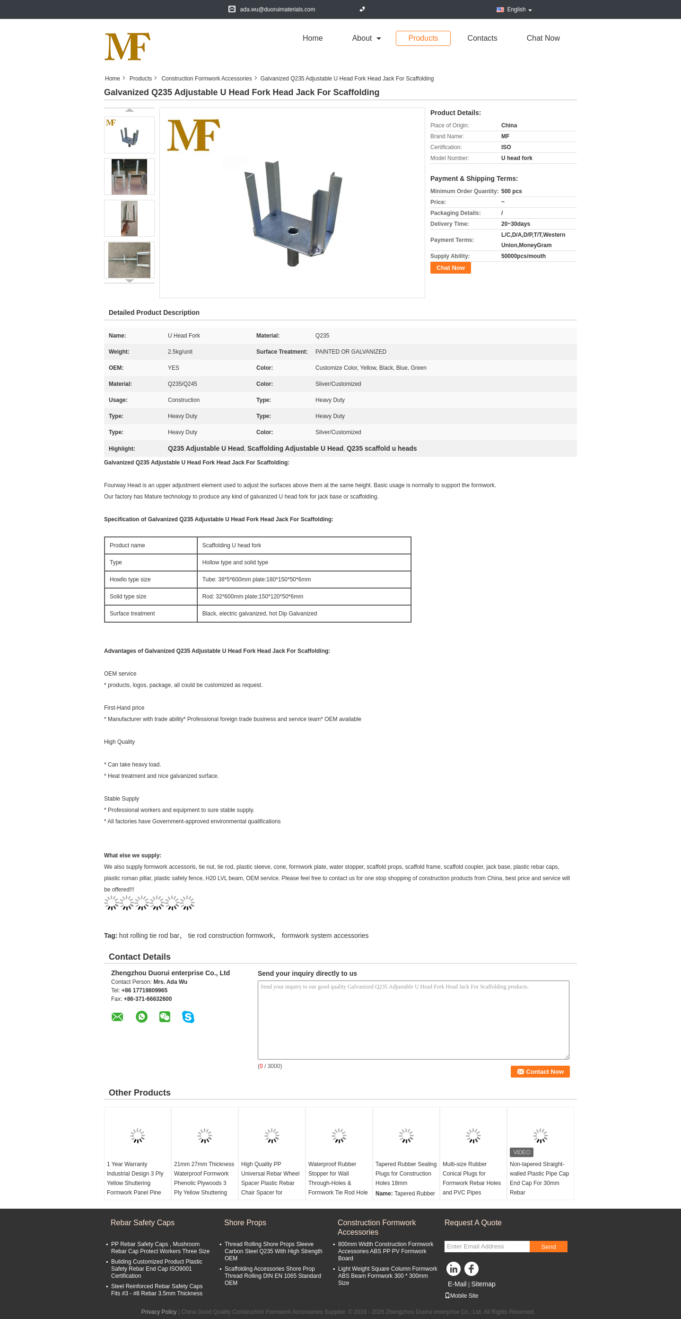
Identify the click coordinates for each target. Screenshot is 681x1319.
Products (423, 38)
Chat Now (543, 38)
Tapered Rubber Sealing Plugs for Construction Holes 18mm (406, 1173)
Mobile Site (461, 1295)
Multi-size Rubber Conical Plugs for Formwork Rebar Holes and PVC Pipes (472, 1178)
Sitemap (483, 1284)
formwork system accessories (325, 935)
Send (548, 1246)
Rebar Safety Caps (143, 1223)
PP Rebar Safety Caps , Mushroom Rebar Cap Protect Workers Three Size (160, 1248)
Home (313, 38)
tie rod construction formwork (230, 935)
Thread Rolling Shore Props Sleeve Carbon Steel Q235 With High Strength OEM (274, 1251)
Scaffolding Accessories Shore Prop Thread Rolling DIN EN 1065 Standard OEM (273, 1276)
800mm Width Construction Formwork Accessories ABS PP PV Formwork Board (385, 1251)
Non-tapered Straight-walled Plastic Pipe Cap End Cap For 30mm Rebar (539, 1178)
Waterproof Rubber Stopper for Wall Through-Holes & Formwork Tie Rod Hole (338, 1178)
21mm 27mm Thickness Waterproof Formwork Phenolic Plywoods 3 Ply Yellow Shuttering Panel (204, 1183)
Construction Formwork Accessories (206, 78)
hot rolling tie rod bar (149, 935)
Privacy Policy (159, 1312)
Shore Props (245, 1223)
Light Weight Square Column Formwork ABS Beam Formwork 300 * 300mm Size (387, 1276)
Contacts (483, 38)
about (362, 38)
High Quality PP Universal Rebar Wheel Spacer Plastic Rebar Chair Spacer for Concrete (270, 1183)
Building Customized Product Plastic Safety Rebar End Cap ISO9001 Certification (156, 1268)
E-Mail (457, 1284)
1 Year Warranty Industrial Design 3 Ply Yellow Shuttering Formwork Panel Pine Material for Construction (135, 1188)
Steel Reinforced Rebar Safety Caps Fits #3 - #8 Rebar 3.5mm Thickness (156, 1290)
